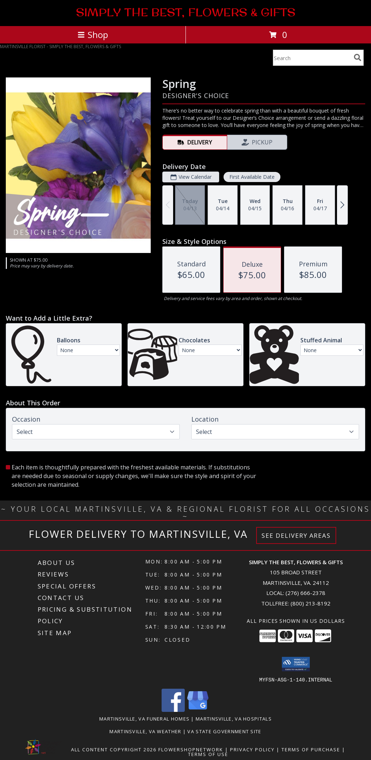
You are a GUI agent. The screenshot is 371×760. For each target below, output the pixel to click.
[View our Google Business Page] (197, 709)
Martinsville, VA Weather (145, 731)
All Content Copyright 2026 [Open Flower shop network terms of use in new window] (114, 749)
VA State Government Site (224, 731)
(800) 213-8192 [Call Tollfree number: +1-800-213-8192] (310, 603)
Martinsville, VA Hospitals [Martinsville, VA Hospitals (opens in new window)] (234, 718)
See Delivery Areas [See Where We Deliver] (296, 535)
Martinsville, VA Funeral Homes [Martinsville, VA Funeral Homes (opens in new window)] (144, 718)
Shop (93, 35)
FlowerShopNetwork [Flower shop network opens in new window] (190, 749)
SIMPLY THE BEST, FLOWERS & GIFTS (185, 12)
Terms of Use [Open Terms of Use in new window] (208, 754)
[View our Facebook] (173, 709)
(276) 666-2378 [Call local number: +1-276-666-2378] (305, 592)
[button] (296, 664)
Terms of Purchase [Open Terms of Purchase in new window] (311, 749)
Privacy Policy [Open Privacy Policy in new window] (252, 749)
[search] (357, 58)
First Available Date (252, 176)
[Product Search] (312, 58)
